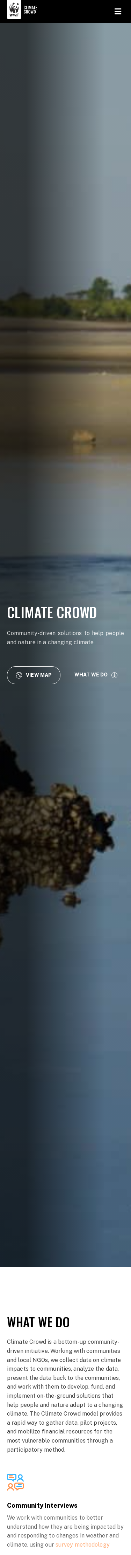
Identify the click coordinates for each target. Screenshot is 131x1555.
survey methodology (83, 1544)
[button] (33, 675)
